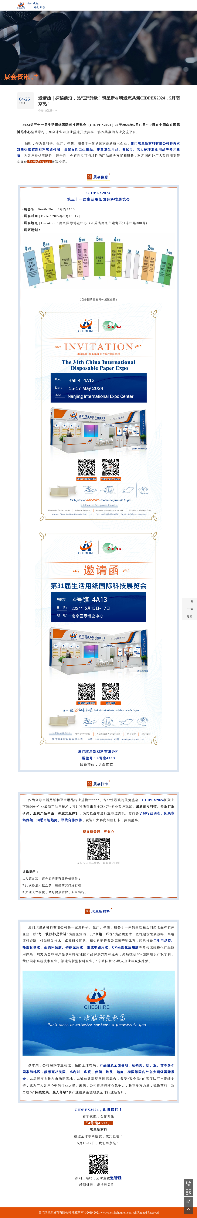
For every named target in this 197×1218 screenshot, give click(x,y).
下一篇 (189, 608)
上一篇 (189, 601)
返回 (189, 616)
